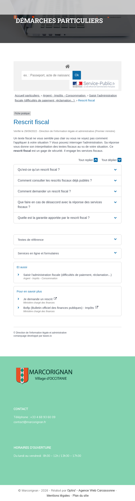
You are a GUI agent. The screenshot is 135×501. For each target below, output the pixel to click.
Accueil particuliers (27, 95)
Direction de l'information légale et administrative (41, 332)
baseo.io (47, 335)
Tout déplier (112, 160)
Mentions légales (58, 495)
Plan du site (81, 495)
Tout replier (88, 160)
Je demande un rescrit (40, 299)
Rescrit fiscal (86, 100)
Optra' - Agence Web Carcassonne (91, 490)
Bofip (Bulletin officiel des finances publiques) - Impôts (60, 307)
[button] (67, 169)
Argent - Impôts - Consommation (64, 95)
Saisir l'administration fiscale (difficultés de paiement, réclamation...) (67, 274)
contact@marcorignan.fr (30, 422)
